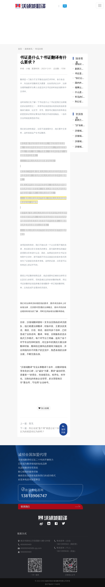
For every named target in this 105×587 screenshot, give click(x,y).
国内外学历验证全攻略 (80, 82)
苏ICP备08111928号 (52, 584)
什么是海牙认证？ (80, 92)
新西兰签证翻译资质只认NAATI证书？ (80, 68)
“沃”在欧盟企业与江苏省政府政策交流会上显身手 (80, 125)
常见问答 (39, 48)
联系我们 (50, 508)
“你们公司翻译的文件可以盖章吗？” (80, 78)
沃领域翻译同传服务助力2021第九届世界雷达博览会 (80, 130)
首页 (20, 48)
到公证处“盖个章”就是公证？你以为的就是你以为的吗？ (80, 101)
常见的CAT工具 (80, 96)
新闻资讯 (28, 48)
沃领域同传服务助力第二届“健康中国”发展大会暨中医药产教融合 (80, 146)
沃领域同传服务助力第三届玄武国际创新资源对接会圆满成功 (80, 135)
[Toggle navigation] (100, 5)
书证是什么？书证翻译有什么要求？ (80, 73)
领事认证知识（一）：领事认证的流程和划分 (80, 87)
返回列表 (63, 429)
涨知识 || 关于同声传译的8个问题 (80, 64)
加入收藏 (43, 408)
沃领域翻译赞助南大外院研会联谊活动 (80, 141)
